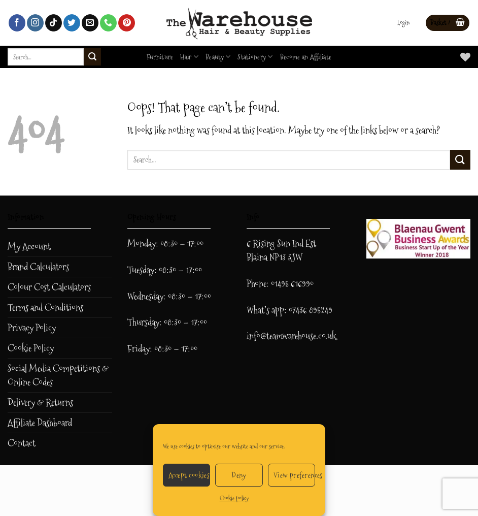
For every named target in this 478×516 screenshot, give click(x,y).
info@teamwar (271, 336)
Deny (239, 475)
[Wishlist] (465, 57)
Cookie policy (234, 498)
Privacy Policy (32, 328)
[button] (403, 23)
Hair (189, 57)
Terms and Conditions (45, 307)
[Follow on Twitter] (71, 22)
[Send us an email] (90, 22)
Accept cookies (189, 475)
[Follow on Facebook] (17, 22)
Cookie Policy (31, 348)
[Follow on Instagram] (35, 22)
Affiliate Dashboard (40, 423)
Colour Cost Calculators (49, 287)
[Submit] (92, 57)
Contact (22, 443)
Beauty (218, 57)
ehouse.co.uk (315, 336)
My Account (29, 246)
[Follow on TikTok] (53, 22)
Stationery (254, 57)
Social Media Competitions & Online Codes (58, 375)
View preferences (294, 475)
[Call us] (108, 22)
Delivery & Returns (40, 402)
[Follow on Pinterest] (126, 22)
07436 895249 (310, 310)
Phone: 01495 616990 (280, 284)
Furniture (160, 57)
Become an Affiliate (305, 57)
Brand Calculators (38, 267)
